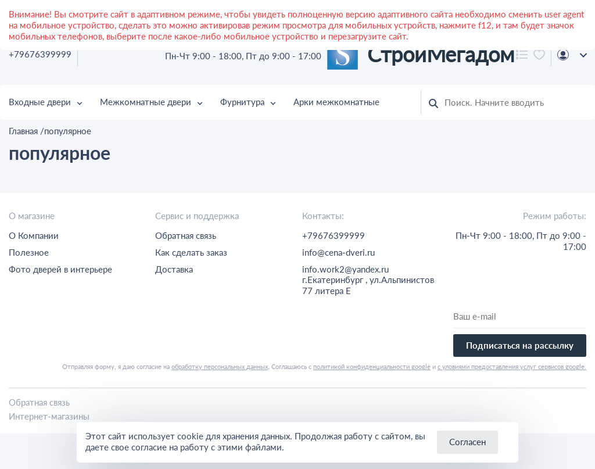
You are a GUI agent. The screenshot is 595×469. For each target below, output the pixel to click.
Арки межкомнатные (336, 101)
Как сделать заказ (191, 252)
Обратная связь (185, 235)
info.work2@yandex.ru (345, 269)
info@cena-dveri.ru (338, 252)
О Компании (34, 235)
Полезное (29, 252)
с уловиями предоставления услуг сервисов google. (512, 366)
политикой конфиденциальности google (372, 366)
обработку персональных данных (219, 366)
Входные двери (40, 101)
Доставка (174, 269)
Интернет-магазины (49, 416)
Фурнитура (242, 101)
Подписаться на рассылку (520, 345)
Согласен (467, 441)
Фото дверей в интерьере (60, 269)
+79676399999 (40, 54)
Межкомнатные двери (145, 101)
